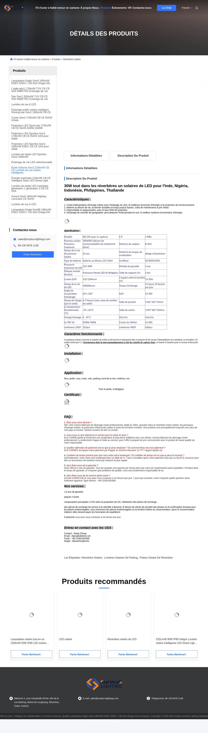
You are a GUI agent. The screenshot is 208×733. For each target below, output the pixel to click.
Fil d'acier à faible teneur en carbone (57, 7)
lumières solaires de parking (121, 557)
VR (129, 7)
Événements (119, 7)
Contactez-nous (141, 7)
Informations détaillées (86, 155)
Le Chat (166, 7)
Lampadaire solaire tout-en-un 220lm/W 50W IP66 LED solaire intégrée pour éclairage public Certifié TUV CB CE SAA (28, 641)
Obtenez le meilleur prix (149, 86)
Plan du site (6, 716)
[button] (18, 622)
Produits (105, 7)
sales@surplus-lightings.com (34, 239)
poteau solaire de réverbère (156, 557)
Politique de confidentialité (27, 716)
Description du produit (133, 155)
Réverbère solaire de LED (122, 639)
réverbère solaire (92, 557)
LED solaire (65, 639)
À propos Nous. (90, 7)
